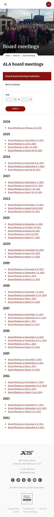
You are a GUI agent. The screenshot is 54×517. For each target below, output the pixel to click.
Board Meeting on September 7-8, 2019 (26, 272)
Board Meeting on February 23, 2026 (24, 128)
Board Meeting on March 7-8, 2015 (24, 369)
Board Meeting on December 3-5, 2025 (26, 140)
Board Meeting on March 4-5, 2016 (24, 347)
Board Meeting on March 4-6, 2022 (24, 211)
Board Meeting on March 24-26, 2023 (25, 192)
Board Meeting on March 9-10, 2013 (24, 411)
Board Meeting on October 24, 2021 (24, 227)
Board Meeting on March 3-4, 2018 (24, 302)
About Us (16, 55)
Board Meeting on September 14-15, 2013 (27, 408)
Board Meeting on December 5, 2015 (25, 359)
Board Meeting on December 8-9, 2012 (26, 424)
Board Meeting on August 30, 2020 (24, 253)
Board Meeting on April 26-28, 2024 (24, 169)
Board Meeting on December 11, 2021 (25, 224)
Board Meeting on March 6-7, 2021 (24, 237)
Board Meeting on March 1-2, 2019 (24, 279)
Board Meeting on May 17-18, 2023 (24, 189)
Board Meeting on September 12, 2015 (26, 363)
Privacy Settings (30, 511)
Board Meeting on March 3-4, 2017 (24, 324)
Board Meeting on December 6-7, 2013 (26, 405)
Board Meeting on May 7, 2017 (22, 321)
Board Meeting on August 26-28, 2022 (25, 208)
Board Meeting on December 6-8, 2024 (26, 163)
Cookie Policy (29, 508)
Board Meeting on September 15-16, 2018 (27, 295)
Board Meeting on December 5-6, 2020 (26, 250)
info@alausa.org (27, 472)
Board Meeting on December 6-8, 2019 (26, 269)
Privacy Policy (13, 508)
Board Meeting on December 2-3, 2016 (26, 337)
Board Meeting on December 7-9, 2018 (26, 292)
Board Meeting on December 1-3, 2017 (26, 314)
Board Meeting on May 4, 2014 (22, 389)
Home (8, 55)
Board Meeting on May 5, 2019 (22, 276)
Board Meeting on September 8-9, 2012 (26, 427)
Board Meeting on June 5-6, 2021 (23, 234)
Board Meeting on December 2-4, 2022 (26, 204)
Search (15, 109)
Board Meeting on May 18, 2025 (22, 147)
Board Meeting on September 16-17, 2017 (27, 317)
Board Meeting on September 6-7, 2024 (26, 166)
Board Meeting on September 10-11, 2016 (27, 340)
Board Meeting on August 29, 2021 (24, 230)
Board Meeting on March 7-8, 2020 (24, 256)
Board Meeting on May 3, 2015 (22, 366)
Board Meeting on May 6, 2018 (22, 298)
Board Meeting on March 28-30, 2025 (25, 150)
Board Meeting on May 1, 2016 (22, 343)
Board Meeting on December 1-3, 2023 (26, 182)
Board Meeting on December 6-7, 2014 (26, 382)
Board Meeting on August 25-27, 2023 (25, 185)
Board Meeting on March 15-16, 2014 (25, 392)
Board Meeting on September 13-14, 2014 (27, 385)
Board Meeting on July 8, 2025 (22, 143)
